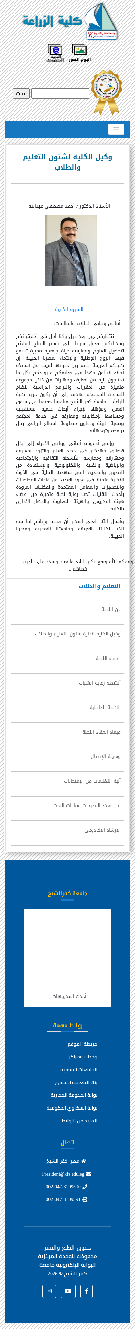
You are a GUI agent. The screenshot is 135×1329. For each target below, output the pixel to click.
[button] (86, 1291)
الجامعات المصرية (78, 1069)
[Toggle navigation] (116, 129)
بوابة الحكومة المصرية (74, 1095)
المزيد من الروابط (79, 1120)
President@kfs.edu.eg (66, 1174)
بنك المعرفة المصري (76, 1082)
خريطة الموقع (82, 1043)
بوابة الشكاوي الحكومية (72, 1107)
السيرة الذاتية (69, 309)
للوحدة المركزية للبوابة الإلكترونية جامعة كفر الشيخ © (67, 1265)
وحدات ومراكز (83, 1056)
